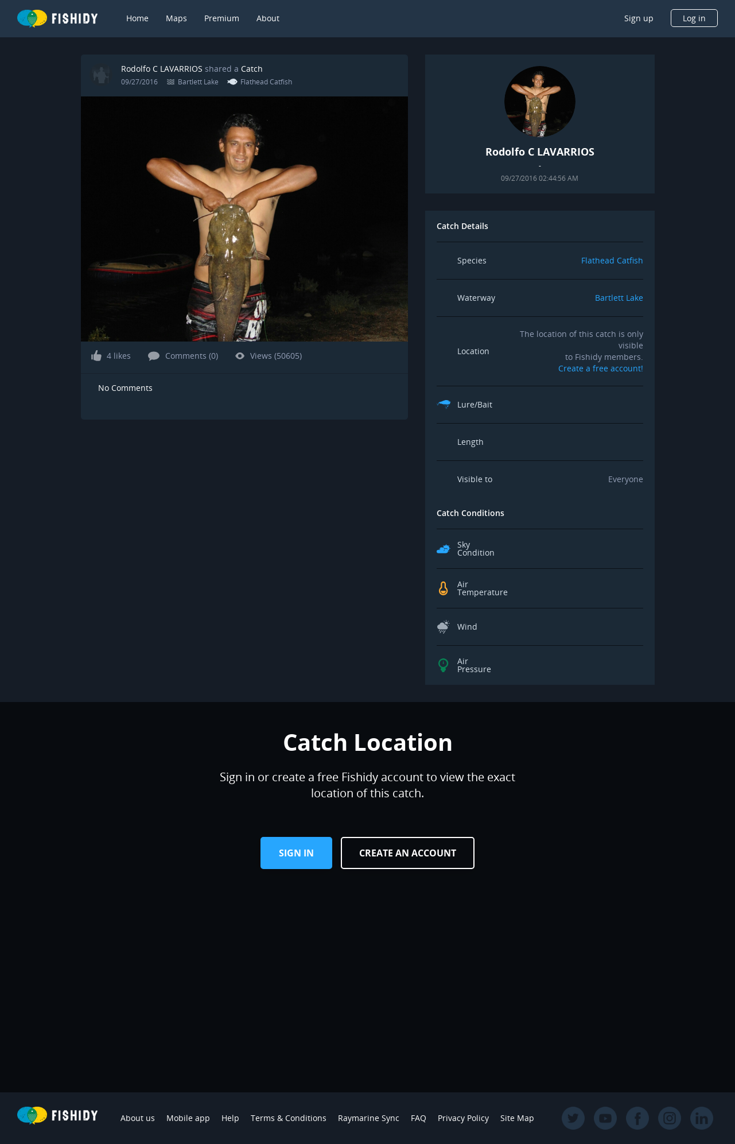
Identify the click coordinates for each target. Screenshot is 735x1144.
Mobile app (188, 1117)
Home (137, 18)
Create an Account (407, 853)
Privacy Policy (463, 1117)
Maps (176, 18)
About (267, 18)
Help (230, 1117)
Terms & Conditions (288, 1117)
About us (137, 1117)
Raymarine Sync (368, 1117)
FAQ (418, 1117)
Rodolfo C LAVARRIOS (162, 68)
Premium (221, 18)
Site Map (517, 1117)
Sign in (296, 853)
